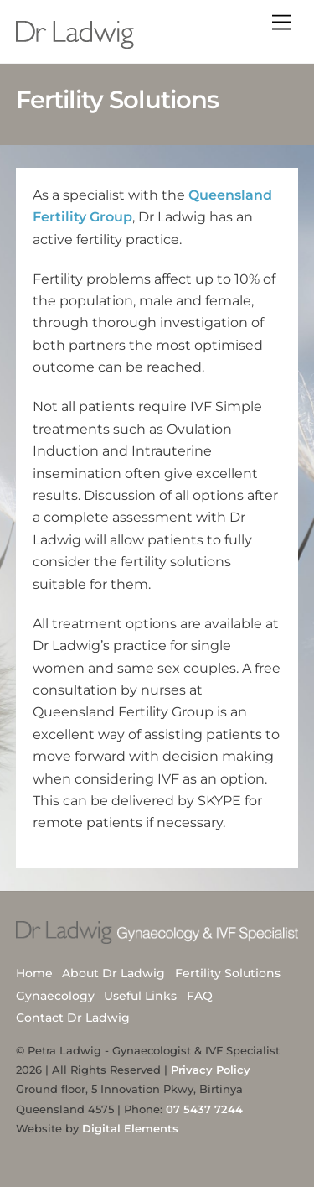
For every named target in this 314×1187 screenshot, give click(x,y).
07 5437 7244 (204, 1109)
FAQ (200, 995)
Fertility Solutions (228, 973)
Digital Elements (130, 1128)
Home (34, 973)
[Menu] (281, 23)
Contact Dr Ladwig (73, 1017)
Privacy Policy (210, 1069)
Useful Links (140, 995)
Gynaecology (55, 995)
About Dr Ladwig (113, 973)
